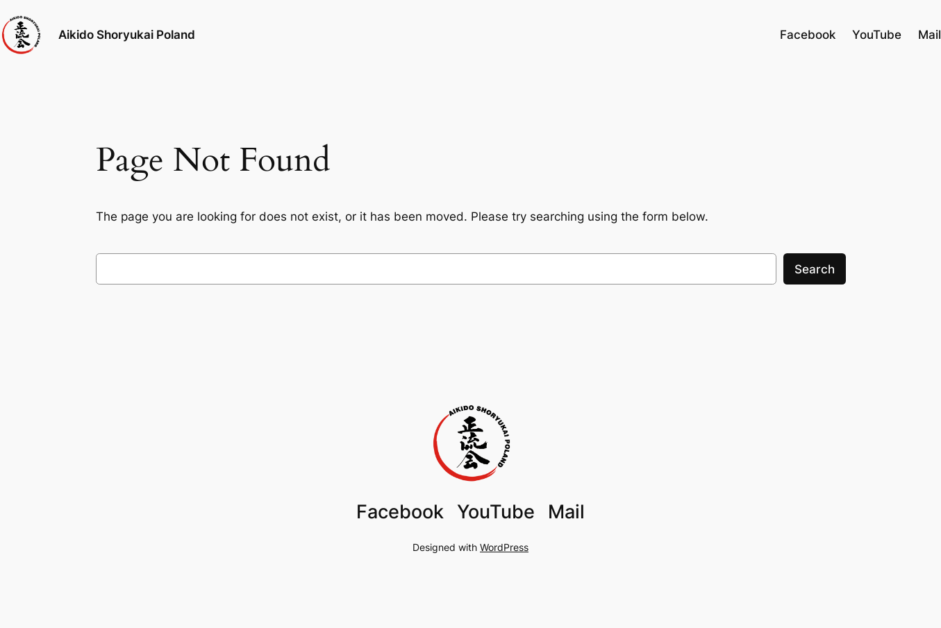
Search (814, 269)
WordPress (504, 547)
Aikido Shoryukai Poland (126, 34)
